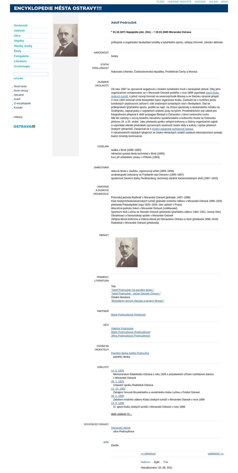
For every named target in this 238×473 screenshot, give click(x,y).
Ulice (17, 35)
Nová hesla (20, 86)
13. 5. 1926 (117, 370)
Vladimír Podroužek (122, 328)
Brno (224, 1)
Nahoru (145, 462)
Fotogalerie (21, 56)
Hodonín (200, 1)
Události (19, 30)
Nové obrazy (21, 90)
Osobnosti (20, 25)
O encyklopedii (22, 103)
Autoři (17, 99)
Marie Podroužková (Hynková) (128, 314)
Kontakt (18, 107)
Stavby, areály (23, 45)
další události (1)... (121, 414)
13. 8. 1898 (117, 403)
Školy (17, 51)
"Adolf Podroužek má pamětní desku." (132, 290)
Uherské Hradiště (179, 1)
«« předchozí (148, 453)
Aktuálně (19, 94)
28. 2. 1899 (117, 395)
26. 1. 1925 (117, 381)
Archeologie (22, 66)
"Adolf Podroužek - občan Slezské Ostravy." (136, 293)
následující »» (216, 453)
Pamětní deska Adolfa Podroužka (130, 353)
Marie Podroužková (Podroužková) (131, 332)
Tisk (165, 462)
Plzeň (160, 1)
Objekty (19, 40)
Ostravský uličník (120, 427)
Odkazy (18, 117)
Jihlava (213, 1)
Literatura (20, 61)
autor (106, 441)
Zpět (156, 462)
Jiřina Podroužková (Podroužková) (130, 335)
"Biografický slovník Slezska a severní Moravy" (137, 300)
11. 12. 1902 (118, 388)
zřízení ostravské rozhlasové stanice (172, 128)
